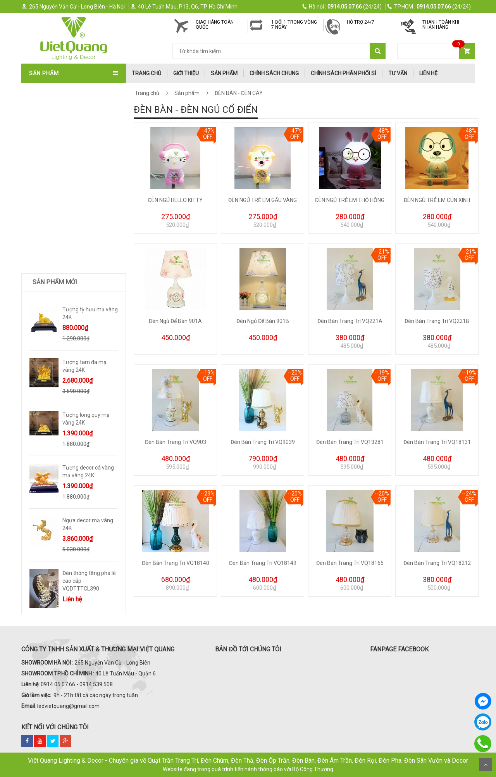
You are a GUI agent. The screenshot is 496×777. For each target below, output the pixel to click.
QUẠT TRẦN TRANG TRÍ (60, 89)
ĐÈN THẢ (42, 153)
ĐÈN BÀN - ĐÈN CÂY (55, 230)
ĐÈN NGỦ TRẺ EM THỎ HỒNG (349, 200)
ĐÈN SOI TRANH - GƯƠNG (61, 179)
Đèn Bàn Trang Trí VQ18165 (350, 563)
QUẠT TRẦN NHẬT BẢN (59, 102)
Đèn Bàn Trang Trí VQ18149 (262, 563)
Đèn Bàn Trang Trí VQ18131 (437, 442)
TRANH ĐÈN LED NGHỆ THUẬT (67, 358)
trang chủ (146, 73)
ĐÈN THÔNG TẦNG (53, 192)
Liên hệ (428, 73)
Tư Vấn (397, 73)
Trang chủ (147, 93)
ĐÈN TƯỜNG (45, 166)
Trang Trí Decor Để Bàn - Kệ (69, 333)
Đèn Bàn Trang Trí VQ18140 (175, 563)
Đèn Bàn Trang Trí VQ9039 (263, 442)
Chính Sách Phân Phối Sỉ (343, 73)
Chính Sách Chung (274, 73)
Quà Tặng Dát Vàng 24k (62, 345)
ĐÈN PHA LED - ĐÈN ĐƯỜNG (64, 269)
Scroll (485, 764)
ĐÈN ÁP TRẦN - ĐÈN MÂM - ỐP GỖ (72, 141)
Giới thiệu (186, 73)
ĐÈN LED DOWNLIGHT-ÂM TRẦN (69, 217)
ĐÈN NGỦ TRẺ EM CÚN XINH (437, 200)
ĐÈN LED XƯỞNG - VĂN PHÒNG (67, 294)
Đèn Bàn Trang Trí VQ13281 (350, 442)
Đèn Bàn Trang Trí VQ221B (437, 321)
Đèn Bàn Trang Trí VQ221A (349, 321)
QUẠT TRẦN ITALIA (54, 115)
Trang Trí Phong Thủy (61, 371)
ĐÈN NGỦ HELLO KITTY (175, 200)
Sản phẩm (224, 73)
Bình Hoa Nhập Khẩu (58, 384)
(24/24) (342, 6)
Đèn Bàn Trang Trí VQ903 (175, 442)
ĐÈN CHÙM (44, 128)
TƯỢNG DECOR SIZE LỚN (61, 320)
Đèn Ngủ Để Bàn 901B (262, 321)
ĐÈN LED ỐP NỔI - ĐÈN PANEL (66, 281)
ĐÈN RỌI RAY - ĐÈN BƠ (58, 243)
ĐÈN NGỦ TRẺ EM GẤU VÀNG (262, 200)
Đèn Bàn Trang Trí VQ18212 (437, 563)
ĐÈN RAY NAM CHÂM (56, 256)
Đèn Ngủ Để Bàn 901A (175, 321)
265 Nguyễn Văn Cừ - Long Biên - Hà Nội (73, 6)
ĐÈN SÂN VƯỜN (50, 205)
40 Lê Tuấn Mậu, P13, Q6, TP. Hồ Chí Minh (184, 6)
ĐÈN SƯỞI (42, 307)
